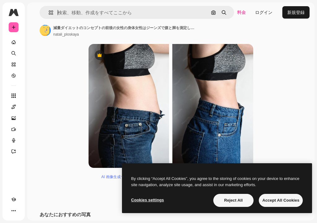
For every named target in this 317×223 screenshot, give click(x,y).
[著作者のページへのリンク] (45, 30)
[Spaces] (14, 107)
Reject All (233, 200)
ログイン (263, 12)
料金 (241, 12)
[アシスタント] (14, 151)
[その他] (14, 211)
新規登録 (296, 12)
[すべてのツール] (14, 96)
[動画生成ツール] (14, 129)
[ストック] (14, 64)
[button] (48, 12)
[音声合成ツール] (14, 140)
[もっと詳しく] (14, 76)
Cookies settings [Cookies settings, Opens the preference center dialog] (147, 200)
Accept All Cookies (280, 200)
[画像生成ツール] (14, 118)
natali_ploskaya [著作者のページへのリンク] (66, 34)
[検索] (14, 53)
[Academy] (14, 199)
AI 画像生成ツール (116, 177)
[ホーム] (14, 42)
